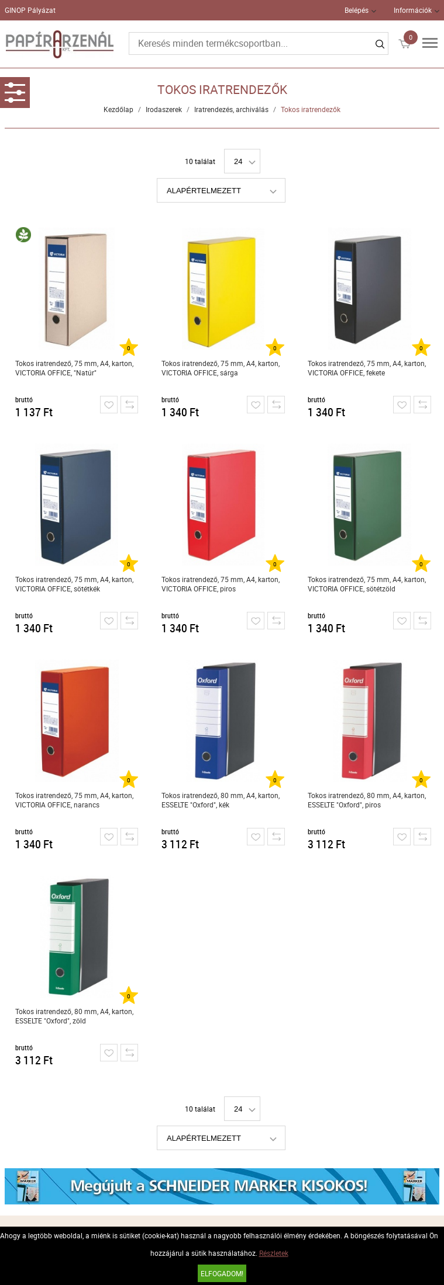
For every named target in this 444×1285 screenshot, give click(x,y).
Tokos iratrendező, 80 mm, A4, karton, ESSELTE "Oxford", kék (220, 799)
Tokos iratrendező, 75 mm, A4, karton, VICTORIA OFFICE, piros (220, 583)
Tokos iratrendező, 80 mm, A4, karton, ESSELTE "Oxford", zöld (74, 1016)
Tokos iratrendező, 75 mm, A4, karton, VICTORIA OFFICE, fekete (367, 367)
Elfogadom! (222, 1273)
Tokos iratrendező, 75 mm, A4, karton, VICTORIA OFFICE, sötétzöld (367, 583)
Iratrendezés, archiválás (231, 109)
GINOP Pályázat (30, 10)
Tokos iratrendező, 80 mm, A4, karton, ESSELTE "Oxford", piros (367, 799)
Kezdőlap (118, 109)
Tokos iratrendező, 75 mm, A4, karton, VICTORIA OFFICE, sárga (220, 367)
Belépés (357, 10)
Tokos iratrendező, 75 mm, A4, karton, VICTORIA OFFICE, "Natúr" (74, 367)
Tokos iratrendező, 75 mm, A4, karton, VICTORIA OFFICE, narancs (74, 799)
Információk (413, 10)
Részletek (273, 1253)
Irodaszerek (164, 109)
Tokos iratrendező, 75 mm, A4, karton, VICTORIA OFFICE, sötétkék (74, 583)
